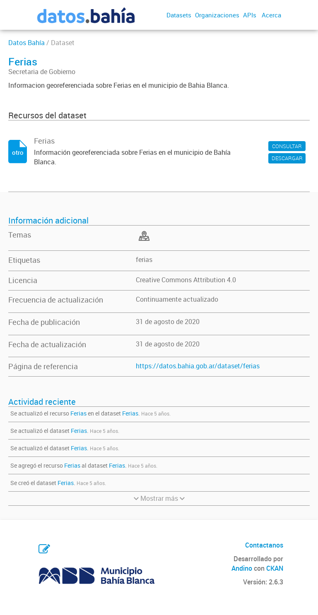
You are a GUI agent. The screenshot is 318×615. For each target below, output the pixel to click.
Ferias (78, 413)
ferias (144, 259)
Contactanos (264, 545)
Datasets (178, 15)
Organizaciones (217, 15)
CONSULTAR (287, 146)
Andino (241, 568)
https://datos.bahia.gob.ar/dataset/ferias (198, 365)
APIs (249, 15)
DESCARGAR (287, 158)
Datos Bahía (26, 42)
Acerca (271, 15)
